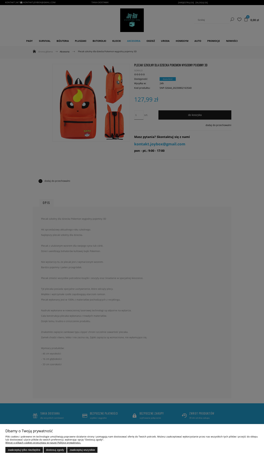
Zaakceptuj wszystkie (82, 449)
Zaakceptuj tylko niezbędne (24, 449)
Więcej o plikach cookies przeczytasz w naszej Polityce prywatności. (43, 442)
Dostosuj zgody (55, 449)
